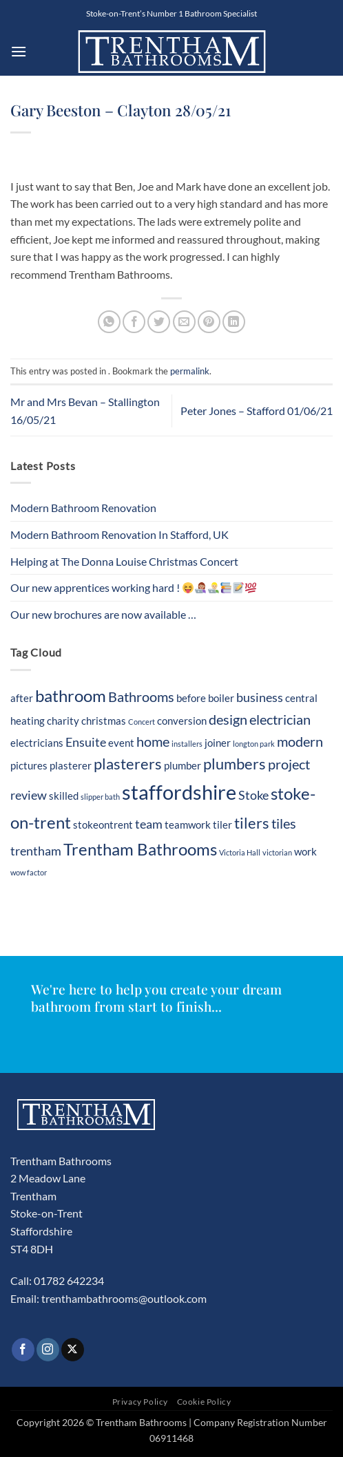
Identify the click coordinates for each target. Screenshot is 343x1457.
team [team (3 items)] (149, 824)
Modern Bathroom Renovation (83, 507)
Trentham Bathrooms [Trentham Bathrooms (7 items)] (140, 849)
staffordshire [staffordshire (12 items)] (179, 792)
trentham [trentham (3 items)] (35, 851)
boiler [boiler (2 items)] (221, 698)
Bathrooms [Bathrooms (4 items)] (141, 696)
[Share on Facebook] (134, 321)
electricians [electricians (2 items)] (36, 742)
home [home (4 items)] (152, 741)
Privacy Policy (140, 1401)
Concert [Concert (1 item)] (141, 721)
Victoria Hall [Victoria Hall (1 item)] (239, 852)
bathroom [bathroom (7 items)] (70, 695)
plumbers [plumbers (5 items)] (234, 764)
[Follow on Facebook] (23, 1349)
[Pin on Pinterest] (209, 321)
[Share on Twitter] (158, 321)
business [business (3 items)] (259, 697)
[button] (18, 51)
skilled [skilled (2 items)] (64, 795)
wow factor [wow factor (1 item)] (28, 872)
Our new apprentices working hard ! (133, 587)
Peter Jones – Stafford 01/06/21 (256, 410)
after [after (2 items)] (21, 698)
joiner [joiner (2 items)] (218, 742)
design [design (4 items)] (228, 719)
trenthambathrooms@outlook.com (124, 1298)
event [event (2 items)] (121, 742)
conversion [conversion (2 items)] (182, 720)
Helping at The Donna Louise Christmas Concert (124, 561)
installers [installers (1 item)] (187, 743)
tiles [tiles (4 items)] (283, 823)
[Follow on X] (72, 1349)
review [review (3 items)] (28, 795)
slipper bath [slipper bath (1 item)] (100, 796)
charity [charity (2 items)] (63, 720)
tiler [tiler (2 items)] (222, 824)
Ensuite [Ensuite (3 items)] (85, 742)
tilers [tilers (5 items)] (251, 823)
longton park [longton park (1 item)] (254, 743)
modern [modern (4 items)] (300, 741)
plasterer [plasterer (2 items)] (71, 765)
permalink (189, 370)
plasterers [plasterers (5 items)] (128, 764)
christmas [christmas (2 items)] (103, 720)
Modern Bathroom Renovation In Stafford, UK (119, 534)
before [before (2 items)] (191, 698)
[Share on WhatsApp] (109, 321)
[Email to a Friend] (184, 321)
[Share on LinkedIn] (233, 321)
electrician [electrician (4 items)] (280, 719)
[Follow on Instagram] (48, 1349)
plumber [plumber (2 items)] (182, 765)
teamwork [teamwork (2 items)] (188, 824)
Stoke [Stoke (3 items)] (253, 795)
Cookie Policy (204, 1401)
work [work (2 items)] (305, 851)
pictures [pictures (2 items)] (29, 765)
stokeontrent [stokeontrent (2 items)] (103, 824)
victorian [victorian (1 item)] (277, 852)
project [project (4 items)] (289, 764)
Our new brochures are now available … (103, 614)
